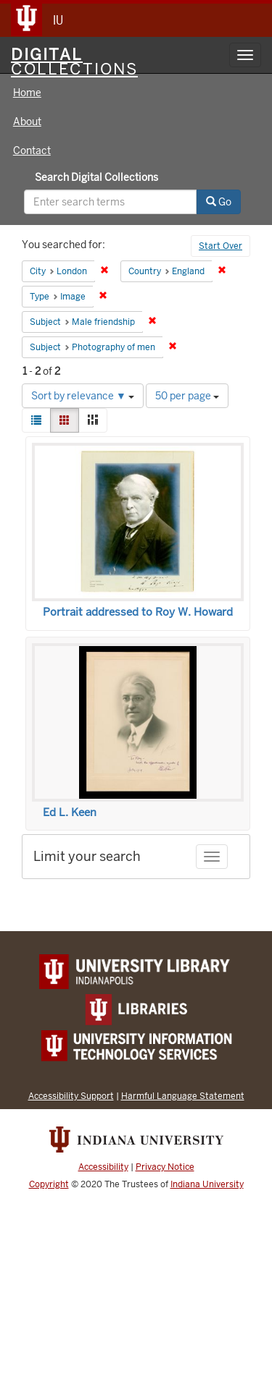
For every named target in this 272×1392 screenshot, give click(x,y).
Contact (32, 150)
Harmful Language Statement (182, 1095)
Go (218, 201)
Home (27, 92)
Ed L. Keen (69, 812)
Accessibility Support (71, 1095)
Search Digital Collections (96, 177)
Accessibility (103, 1167)
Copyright (49, 1184)
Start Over (220, 246)
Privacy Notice (165, 1167)
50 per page (187, 395)
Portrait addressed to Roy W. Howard (138, 612)
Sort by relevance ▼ (82, 395)
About (27, 121)
